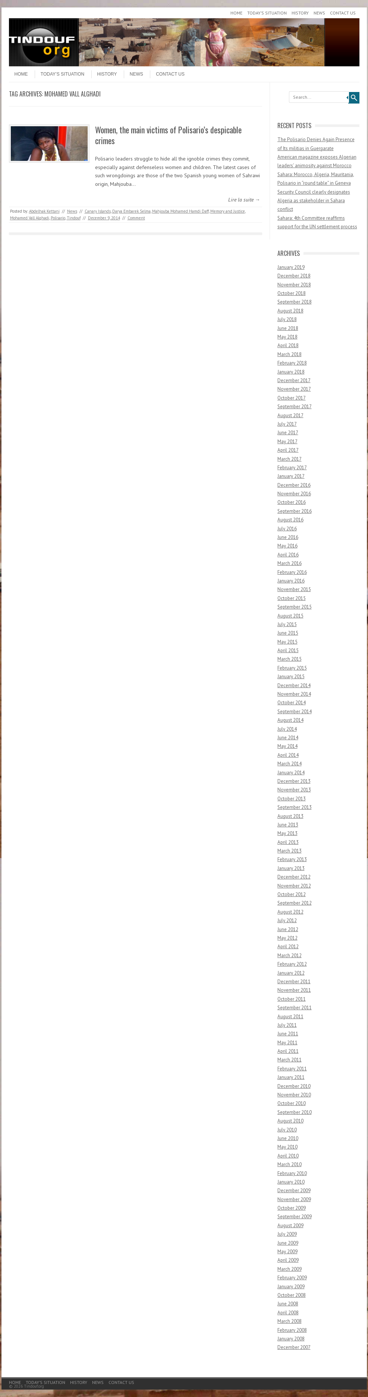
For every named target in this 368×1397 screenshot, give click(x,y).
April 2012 (288, 946)
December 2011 (294, 981)
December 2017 (294, 380)
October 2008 (291, 1295)
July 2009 (287, 1234)
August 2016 (290, 520)
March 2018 (289, 354)
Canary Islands (98, 211)
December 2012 (294, 877)
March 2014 (289, 764)
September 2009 (294, 1216)
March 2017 (289, 459)
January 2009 (291, 1286)
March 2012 (289, 955)
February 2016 (292, 572)
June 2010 (287, 1138)
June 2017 (287, 432)
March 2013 (289, 851)
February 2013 (292, 859)
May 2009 (287, 1251)
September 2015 (294, 607)
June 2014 (287, 737)
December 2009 (294, 1190)
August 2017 (290, 415)
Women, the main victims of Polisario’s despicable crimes (168, 135)
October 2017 (291, 398)
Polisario (58, 217)
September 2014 (294, 711)
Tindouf (74, 217)
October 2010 (291, 1103)
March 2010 (289, 1164)
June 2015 (287, 633)
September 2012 (294, 903)
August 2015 (290, 616)
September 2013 (294, 807)
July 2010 (287, 1130)
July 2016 (287, 529)
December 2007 (294, 1347)
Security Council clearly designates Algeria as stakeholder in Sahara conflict (313, 201)
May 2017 (287, 441)
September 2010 (294, 1112)
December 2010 (294, 1086)
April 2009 (288, 1260)
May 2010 (287, 1147)
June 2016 (287, 537)
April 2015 (288, 650)
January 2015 (291, 676)
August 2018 (290, 311)
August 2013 (290, 816)
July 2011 (287, 1025)
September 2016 (294, 511)
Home (236, 13)
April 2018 (288, 345)
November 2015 (294, 589)
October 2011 (291, 999)
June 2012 (287, 929)
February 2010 (292, 1173)
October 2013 (291, 799)
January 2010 (291, 1182)
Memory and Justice (227, 211)
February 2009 (292, 1277)
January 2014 (291, 772)
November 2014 (294, 694)
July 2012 (287, 920)
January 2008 (291, 1339)
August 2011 (290, 1016)
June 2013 (287, 825)
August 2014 (290, 720)
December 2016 (294, 485)
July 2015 (287, 624)
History (300, 13)
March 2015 (289, 659)
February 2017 (292, 467)
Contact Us (343, 13)
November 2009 (294, 1199)
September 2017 (294, 406)
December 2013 (294, 781)
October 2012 (291, 894)
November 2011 (294, 990)
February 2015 (292, 668)
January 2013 (291, 868)
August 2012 (290, 912)
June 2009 (287, 1243)
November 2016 (294, 493)
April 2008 (288, 1312)
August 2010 (290, 1121)
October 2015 (291, 598)
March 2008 (289, 1321)
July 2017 (287, 424)
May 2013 (287, 833)
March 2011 (289, 1060)
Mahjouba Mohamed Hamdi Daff (180, 211)
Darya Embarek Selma (131, 211)
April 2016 (288, 555)
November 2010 (294, 1095)
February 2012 (292, 964)
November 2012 (294, 886)
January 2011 (291, 1077)
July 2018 (287, 319)
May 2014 (287, 746)
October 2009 (291, 1208)
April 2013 (288, 842)
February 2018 (292, 363)
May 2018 (287, 337)
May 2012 (287, 938)
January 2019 (291, 267)
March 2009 (289, 1269)
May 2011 (287, 1042)
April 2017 (288, 450)
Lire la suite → (244, 199)
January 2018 (291, 372)
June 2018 (287, 328)
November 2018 (294, 285)
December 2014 (294, 685)
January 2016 (291, 581)
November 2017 (294, 389)
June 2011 (287, 1034)
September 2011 (294, 1007)
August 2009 (290, 1225)
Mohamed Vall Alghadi (29, 217)
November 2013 (294, 790)
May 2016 (287, 546)
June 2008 (287, 1304)
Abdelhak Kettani (44, 211)
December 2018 (294, 276)
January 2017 (291, 476)
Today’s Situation (267, 13)
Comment (136, 217)
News (319, 13)
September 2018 (294, 302)
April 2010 (288, 1156)
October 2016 (291, 502)
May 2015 (287, 642)
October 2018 (291, 293)
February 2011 (292, 1069)
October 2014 (291, 702)
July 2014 (287, 729)
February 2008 (292, 1330)
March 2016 (289, 563)
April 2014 (288, 755)
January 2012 (291, 973)
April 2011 (288, 1051)
